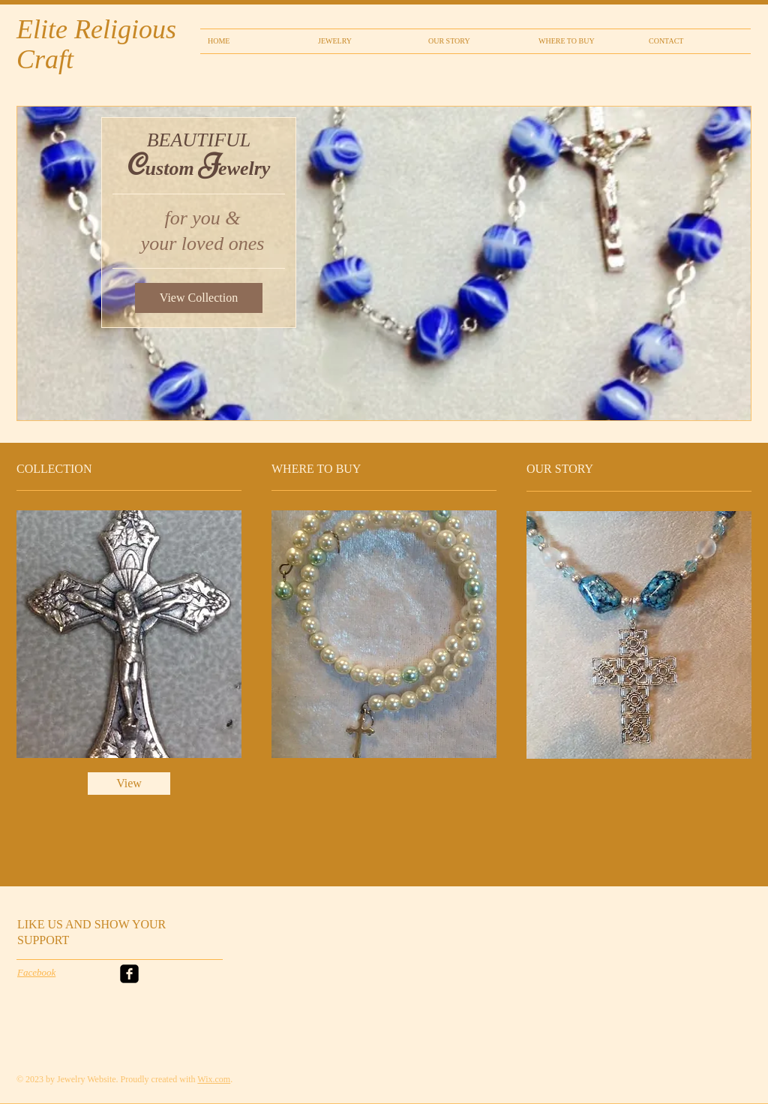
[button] (384, 263)
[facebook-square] (129, 973)
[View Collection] (198, 298)
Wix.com (213, 1079)
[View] (129, 783)
